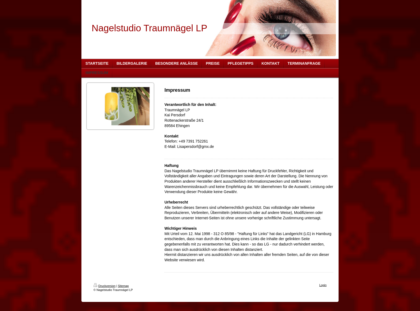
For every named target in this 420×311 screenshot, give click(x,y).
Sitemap (123, 285)
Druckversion (104, 285)
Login (323, 285)
